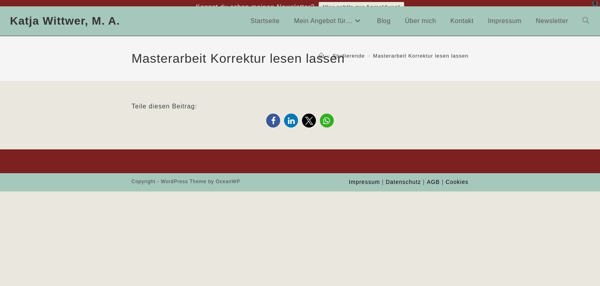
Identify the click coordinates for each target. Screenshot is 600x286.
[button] (273, 116)
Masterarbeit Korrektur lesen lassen (420, 51)
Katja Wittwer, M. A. (65, 16)
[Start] (321, 51)
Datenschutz (403, 177)
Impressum (364, 177)
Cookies (456, 177)
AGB (433, 177)
